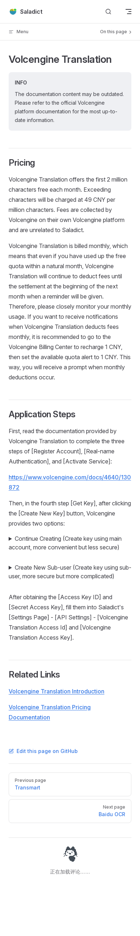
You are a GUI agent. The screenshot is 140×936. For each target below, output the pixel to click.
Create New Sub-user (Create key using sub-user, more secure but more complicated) (70, 572)
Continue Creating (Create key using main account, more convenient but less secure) (65, 543)
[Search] (108, 12)
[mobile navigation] (128, 11)
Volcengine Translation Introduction (56, 691)
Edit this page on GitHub (43, 751)
